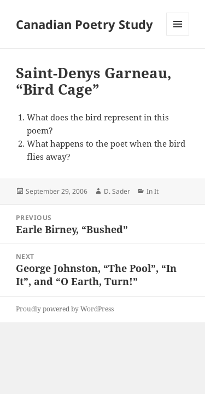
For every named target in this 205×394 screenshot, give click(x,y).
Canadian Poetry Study (84, 24)
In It (153, 191)
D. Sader (117, 191)
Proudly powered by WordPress (65, 309)
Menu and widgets (178, 35)
